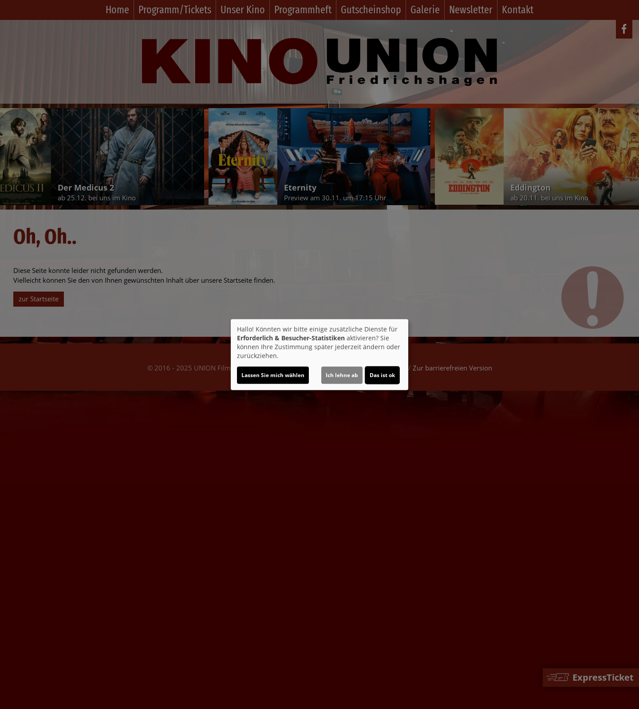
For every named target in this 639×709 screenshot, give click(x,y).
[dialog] (319, 354)
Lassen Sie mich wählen (272, 375)
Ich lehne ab (342, 375)
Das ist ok (382, 375)
